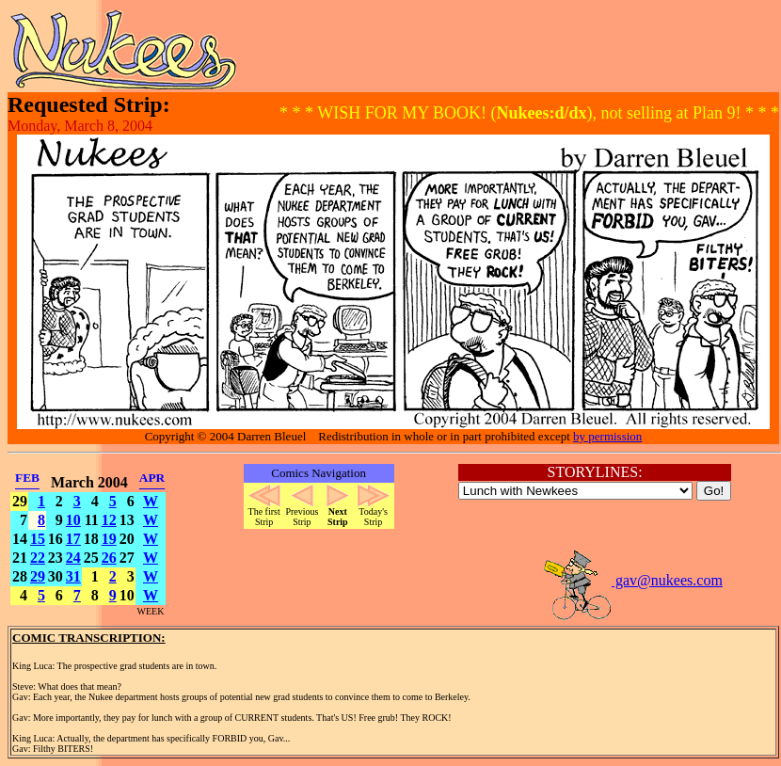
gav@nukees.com (632, 580)
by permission (607, 436)
